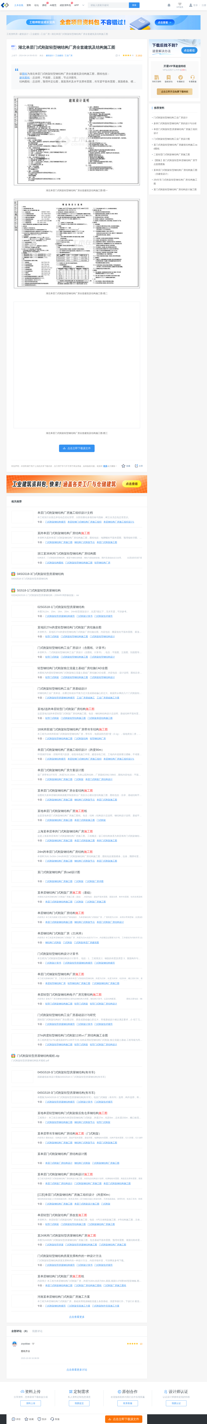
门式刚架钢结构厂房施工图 (58, 542)
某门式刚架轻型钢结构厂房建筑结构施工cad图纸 (174, 146)
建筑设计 (23, 34)
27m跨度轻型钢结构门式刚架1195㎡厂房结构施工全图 (73, 1035)
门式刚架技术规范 (103, 616)
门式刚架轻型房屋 (54, 1244)
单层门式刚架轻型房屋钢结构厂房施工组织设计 (174, 131)
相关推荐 (16, 501)
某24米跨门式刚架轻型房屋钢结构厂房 (67, 1235)
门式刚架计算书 (85, 616)
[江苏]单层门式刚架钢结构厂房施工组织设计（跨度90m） (75, 1194)
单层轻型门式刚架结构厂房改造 (62, 1215)
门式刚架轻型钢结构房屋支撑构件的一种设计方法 (70, 1256)
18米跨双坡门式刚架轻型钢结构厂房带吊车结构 (73, 729)
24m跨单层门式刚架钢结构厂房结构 (65, 851)
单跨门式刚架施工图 (107, 840)
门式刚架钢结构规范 (55, 522)
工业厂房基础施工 (86, 697)
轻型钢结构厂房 (102, 562)
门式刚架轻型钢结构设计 (102, 636)
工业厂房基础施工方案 (108, 697)
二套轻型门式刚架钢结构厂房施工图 (171, 154)
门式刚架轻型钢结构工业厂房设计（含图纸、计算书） (72, 647)
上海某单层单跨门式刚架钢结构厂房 (65, 831)
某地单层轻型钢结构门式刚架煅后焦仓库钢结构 (72, 1113)
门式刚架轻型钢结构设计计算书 (58, 953)
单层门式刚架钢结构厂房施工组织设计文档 (65, 512)
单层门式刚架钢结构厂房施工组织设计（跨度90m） (71, 749)
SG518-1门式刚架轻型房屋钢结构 (36, 590)
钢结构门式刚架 (53, 942)
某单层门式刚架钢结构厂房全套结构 (65, 790)
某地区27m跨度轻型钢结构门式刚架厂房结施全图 (69, 627)
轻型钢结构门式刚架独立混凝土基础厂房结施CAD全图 (73, 668)
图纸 (24, 73)
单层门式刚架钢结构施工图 (58, 901)
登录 (193, 5)
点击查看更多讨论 (76, 1369)
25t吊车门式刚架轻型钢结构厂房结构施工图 (174, 181)
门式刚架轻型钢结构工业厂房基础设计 (62, 688)
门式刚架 (78, 779)
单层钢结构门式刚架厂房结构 (61, 913)
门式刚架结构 (81, 738)
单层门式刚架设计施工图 (86, 1204)
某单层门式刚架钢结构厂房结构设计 (65, 1174)
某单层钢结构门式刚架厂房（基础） (65, 892)
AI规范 (53, 5)
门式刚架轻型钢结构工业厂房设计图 (171, 139)
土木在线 (18, 5)
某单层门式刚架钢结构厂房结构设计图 (62, 1154)
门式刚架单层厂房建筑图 (86, 942)
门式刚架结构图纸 (54, 562)
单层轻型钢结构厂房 (55, 983)
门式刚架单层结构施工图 (100, 718)
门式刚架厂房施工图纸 (115, 1285)
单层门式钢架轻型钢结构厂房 (61, 974)
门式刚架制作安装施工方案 (105, 1306)
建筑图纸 (24, 77)
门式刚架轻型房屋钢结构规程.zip (35, 1056)
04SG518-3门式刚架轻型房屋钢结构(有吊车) (66, 1072)
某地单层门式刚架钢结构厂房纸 (62, 811)
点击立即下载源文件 (124, 1419)
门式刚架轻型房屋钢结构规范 (60, 616)
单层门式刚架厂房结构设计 (99, 779)
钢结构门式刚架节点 (84, 542)
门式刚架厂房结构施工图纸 (88, 1285)
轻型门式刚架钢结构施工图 (58, 1003)
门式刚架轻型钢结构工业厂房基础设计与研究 (67, 1015)
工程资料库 (12, 34)
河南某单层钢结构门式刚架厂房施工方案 (64, 1296)
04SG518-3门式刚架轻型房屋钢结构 (37, 574)
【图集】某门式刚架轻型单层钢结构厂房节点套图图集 (174, 162)
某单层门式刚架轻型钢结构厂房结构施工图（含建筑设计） (174, 172)
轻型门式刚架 (52, 636)
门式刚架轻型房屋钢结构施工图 (81, 1244)
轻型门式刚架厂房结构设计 (103, 1003)
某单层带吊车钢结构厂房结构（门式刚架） (70, 1133)
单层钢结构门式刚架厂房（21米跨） (61, 933)
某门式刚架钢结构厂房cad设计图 (59, 872)
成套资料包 (65, 4)
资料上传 (30, 1403)
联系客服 (127, 1403)
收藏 (126, 466)
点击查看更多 (77, 1317)
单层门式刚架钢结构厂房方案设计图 (61, 770)
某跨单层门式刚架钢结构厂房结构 (64, 533)
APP (76, 5)
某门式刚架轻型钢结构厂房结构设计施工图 (174, 189)
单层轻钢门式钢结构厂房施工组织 (85, 522)
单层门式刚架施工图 (107, 542)
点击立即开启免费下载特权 (174, 91)
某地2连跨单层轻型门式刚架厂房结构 (66, 709)
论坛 (36, 5)
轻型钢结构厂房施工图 (79, 983)
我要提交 (79, 1403)
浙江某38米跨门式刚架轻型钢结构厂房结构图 (67, 553)
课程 (44, 4)
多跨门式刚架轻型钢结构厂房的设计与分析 (174, 123)
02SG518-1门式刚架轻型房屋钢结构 (61, 607)
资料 (29, 5)
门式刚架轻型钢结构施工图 (79, 562)
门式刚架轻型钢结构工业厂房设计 (170, 117)
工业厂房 (45, 34)
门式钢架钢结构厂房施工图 (105, 983)
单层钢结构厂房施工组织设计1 (119, 522)
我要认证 (176, 1403)
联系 (105, 466)
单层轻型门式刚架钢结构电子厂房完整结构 (70, 994)
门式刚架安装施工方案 (79, 1306)
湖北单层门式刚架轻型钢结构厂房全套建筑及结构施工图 (79, 34)
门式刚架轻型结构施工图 (73, 718)
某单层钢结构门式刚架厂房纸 (61, 1276)
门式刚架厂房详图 (94, 881)
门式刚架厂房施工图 (95, 901)
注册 (202, 5)
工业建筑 (34, 34)
